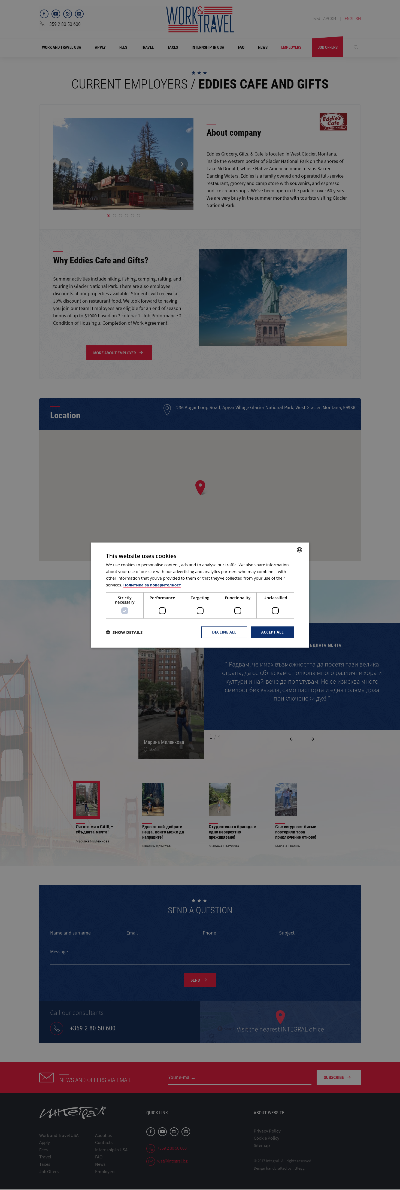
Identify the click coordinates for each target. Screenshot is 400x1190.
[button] (124, 632)
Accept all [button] (272, 632)
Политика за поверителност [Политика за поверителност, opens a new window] (153, 584)
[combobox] (299, 549)
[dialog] (200, 595)
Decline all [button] (222, 632)
